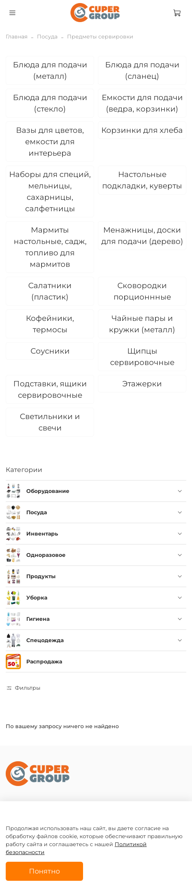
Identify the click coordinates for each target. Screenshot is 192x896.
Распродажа (44, 661)
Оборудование (47, 491)
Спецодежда (45, 640)
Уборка (36, 597)
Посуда (47, 36)
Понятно (44, 871)
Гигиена (38, 618)
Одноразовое (46, 555)
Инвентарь (42, 533)
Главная (16, 36)
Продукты (41, 576)
